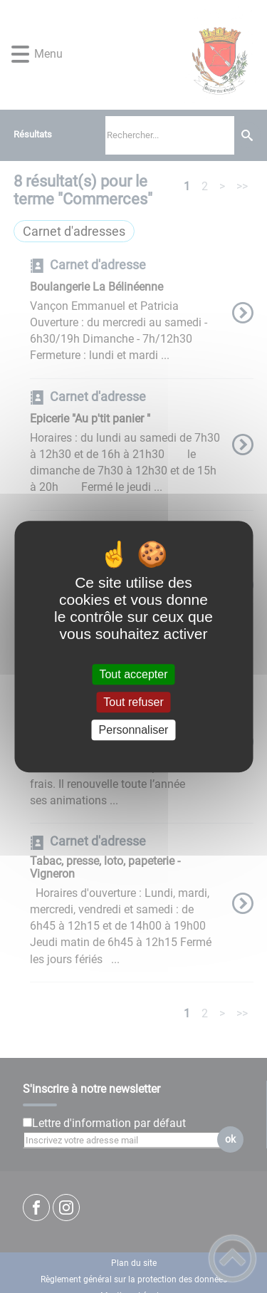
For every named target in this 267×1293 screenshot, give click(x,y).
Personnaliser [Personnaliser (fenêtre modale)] (134, 730)
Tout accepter (133, 674)
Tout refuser (133, 702)
